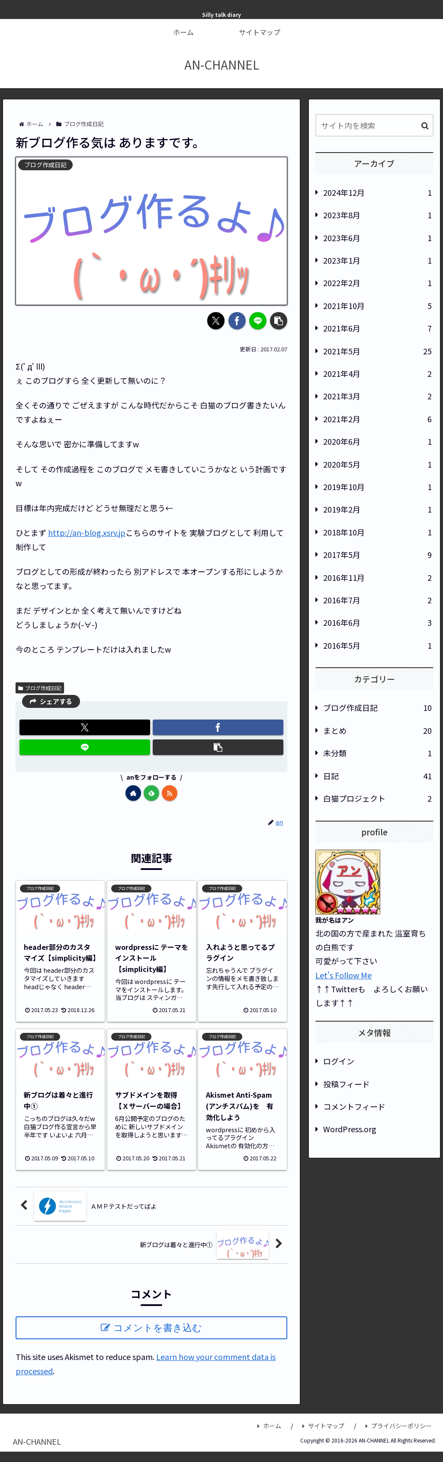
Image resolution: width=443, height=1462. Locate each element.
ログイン (338, 1061)
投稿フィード (346, 1083)
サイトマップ (323, 1425)
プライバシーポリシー (399, 1425)
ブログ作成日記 (39, 687)
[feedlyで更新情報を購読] (151, 793)
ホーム (269, 1425)
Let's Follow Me (343, 975)
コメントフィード (354, 1106)
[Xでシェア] (216, 320)
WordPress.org (349, 1128)
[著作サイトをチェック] (133, 793)
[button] (278, 320)
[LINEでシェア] (257, 320)
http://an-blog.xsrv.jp (86, 532)
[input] (374, 125)
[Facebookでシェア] (237, 320)
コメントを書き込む (157, 1327)
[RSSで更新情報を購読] (169, 793)
